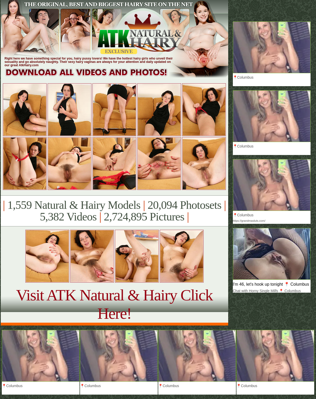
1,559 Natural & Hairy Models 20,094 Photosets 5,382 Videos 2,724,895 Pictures (114, 211)
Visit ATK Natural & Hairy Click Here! (114, 304)
